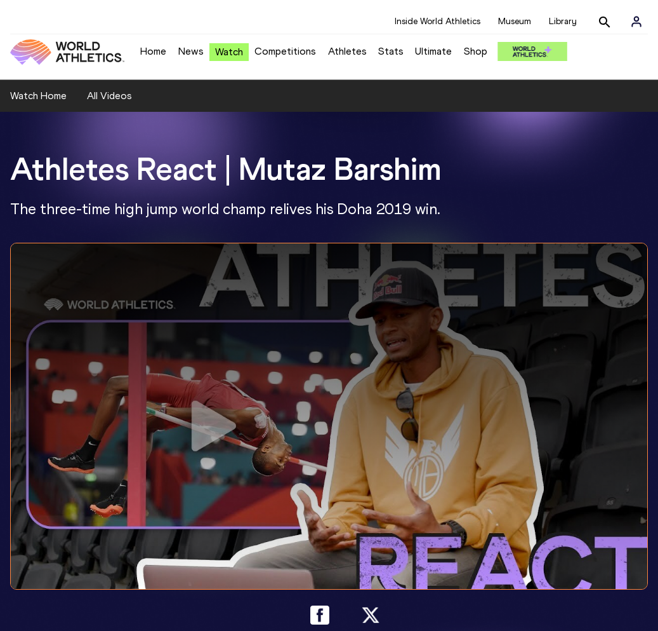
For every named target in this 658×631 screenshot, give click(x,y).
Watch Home (38, 96)
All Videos (109, 96)
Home (153, 51)
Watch (229, 52)
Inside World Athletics (437, 21)
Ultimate (433, 51)
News (191, 51)
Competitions (285, 51)
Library (563, 21)
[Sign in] (636, 22)
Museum (514, 21)
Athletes (347, 51)
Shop (475, 51)
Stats (391, 51)
